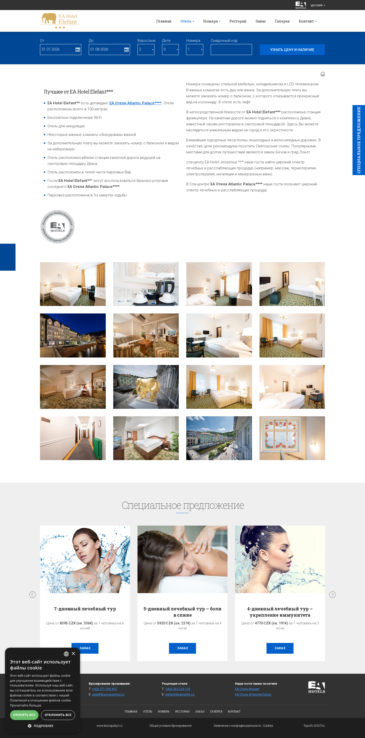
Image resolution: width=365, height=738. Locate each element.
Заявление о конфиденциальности (237, 725)
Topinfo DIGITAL (314, 725)
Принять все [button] (24, 715)
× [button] (73, 654)
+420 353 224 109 (177, 689)
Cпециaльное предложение (358, 140)
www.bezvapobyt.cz (109, 725)
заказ (85, 648)
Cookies (268, 725)
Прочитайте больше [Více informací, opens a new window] (25, 705)
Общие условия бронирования (170, 725)
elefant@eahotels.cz (179, 694)
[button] (42, 725)
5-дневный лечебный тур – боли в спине (183, 612)
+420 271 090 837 (104, 689)
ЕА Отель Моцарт (247, 689)
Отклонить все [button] (57, 715)
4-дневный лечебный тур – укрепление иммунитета (280, 612)
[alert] (42, 690)
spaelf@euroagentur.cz (108, 694)
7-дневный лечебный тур (85, 609)
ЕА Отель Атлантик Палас (253, 694)
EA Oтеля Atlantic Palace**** (136, 103)
